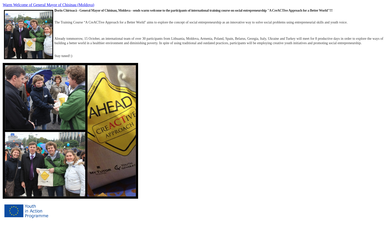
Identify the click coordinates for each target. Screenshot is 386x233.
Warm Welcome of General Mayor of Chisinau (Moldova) (48, 5)
